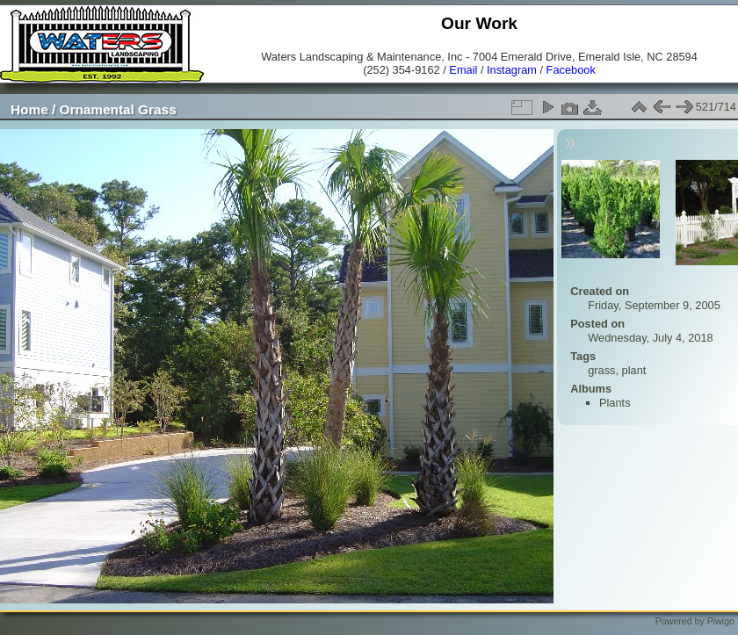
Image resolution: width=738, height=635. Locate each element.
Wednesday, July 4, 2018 (650, 337)
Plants (615, 402)
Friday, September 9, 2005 (654, 305)
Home (29, 109)
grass (601, 370)
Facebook (571, 69)
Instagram (512, 69)
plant (634, 370)
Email (463, 69)
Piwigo (720, 621)
